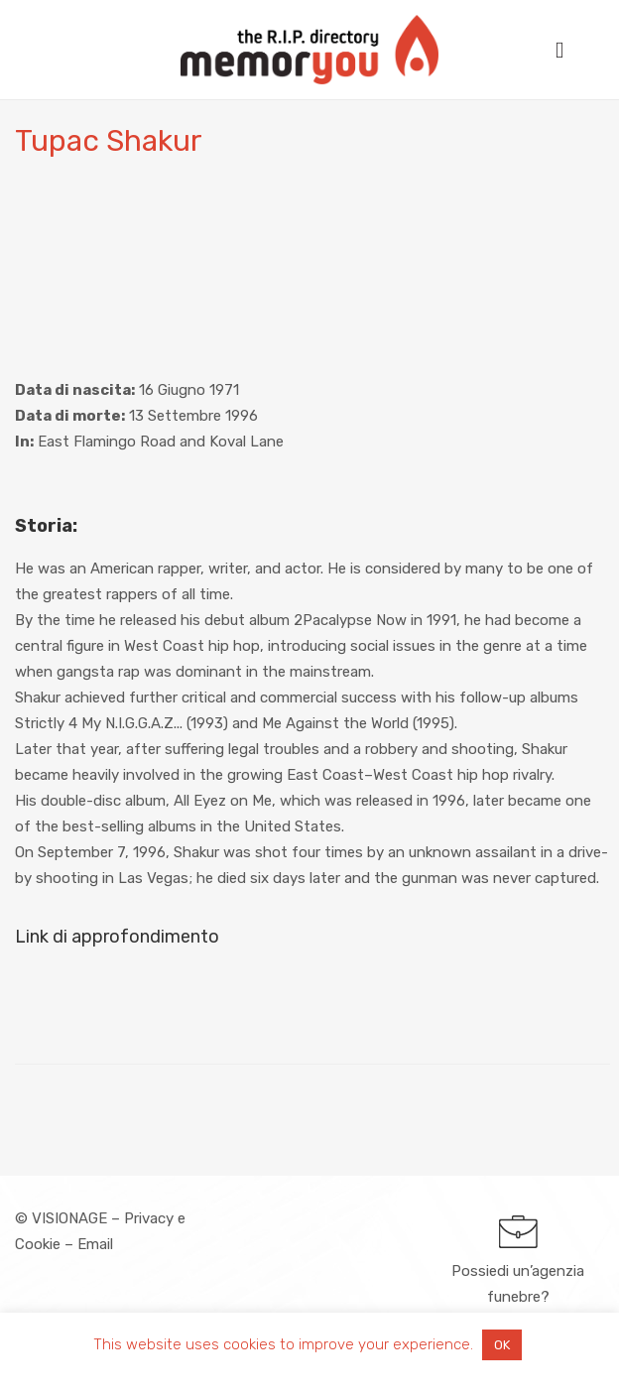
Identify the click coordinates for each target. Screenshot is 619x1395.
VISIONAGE (69, 1218)
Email (95, 1244)
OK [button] (502, 1344)
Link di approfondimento (117, 937)
